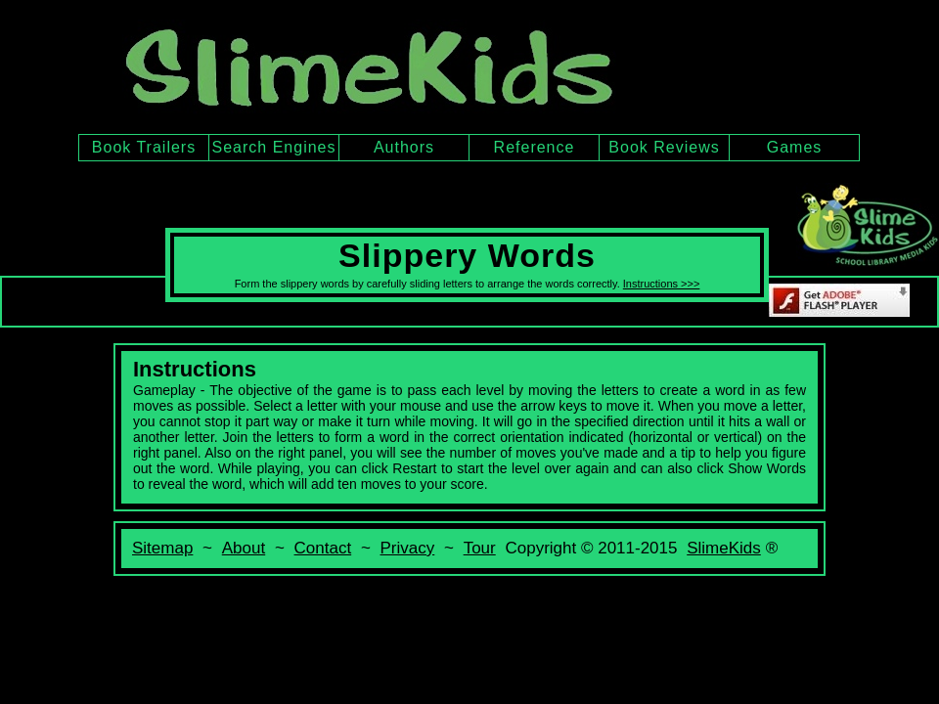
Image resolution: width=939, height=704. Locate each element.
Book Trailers (144, 147)
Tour (480, 548)
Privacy (407, 548)
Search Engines (274, 147)
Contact (323, 548)
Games (795, 147)
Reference (534, 147)
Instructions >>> (661, 283)
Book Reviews (663, 147)
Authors (404, 147)
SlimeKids (724, 548)
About (243, 548)
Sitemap (162, 548)
